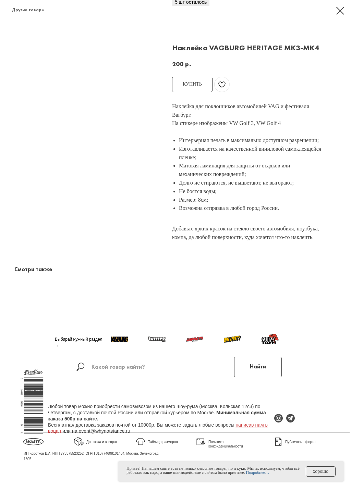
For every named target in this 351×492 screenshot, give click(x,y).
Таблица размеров (163, 442)
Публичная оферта (300, 442)
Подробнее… (257, 472)
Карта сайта (33, 391)
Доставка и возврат (101, 442)
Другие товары (28, 10)
